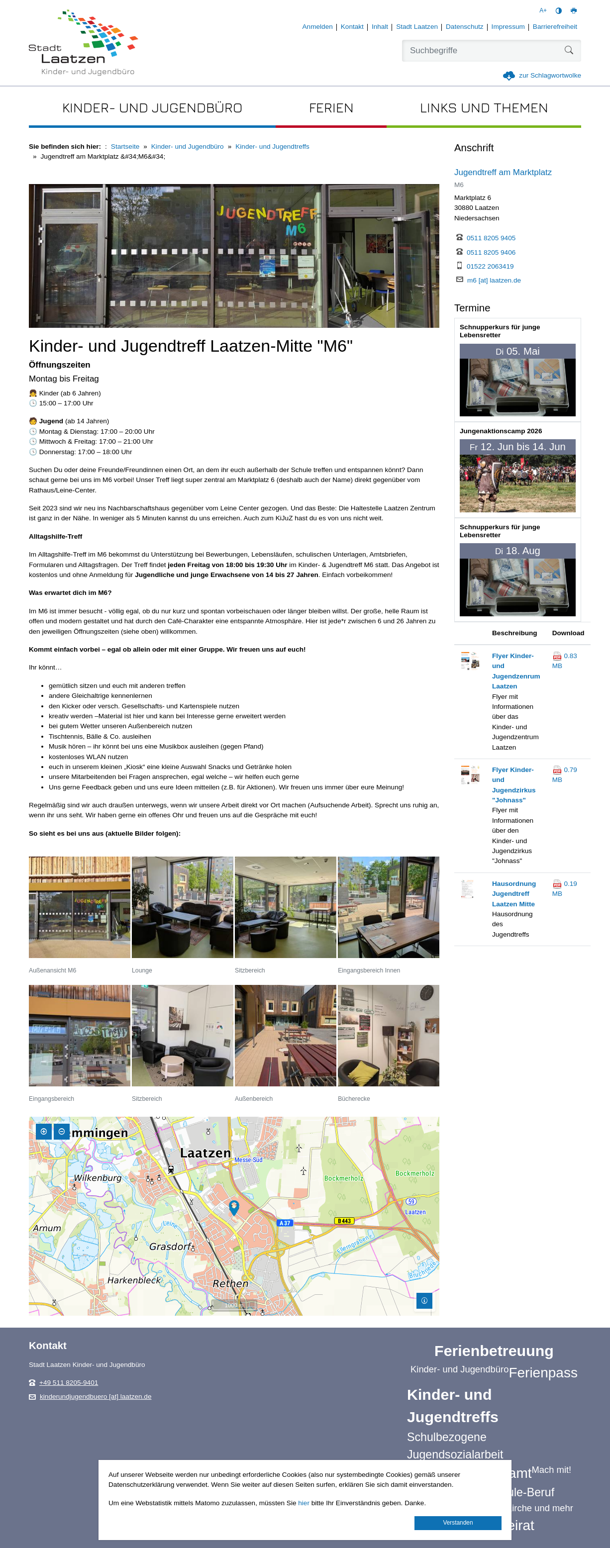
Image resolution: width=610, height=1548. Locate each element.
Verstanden (458, 1522)
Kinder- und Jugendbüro (187, 146)
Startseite (125, 146)
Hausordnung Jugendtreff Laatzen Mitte (514, 894)
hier (303, 1503)
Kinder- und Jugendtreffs (272, 146)
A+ (543, 10)
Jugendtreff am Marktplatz (503, 172)
